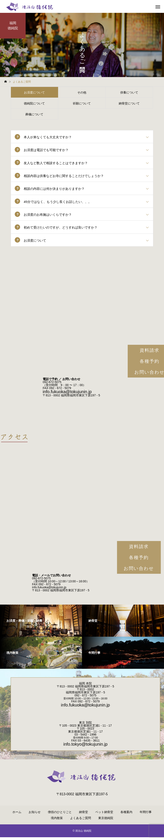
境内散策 (57, 820)
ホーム (16, 814)
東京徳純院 (105, 820)
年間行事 (146, 814)
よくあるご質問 (80, 820)
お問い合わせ (139, 571)
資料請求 (139, 549)
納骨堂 (83, 814)
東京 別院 (85, 725)
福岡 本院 (85, 686)
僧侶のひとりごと (60, 814)
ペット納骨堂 (104, 814)
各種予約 (139, 560)
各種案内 (126, 814)
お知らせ (35, 814)
